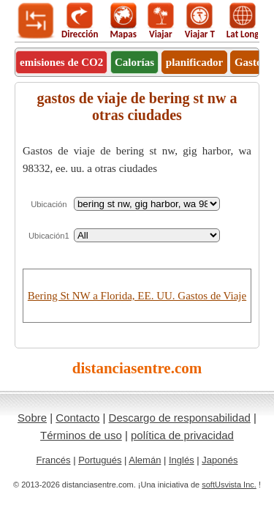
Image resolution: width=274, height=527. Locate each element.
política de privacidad (182, 435)
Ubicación (48, 204)
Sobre (32, 417)
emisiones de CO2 (61, 62)
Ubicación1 (48, 235)
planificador (194, 62)
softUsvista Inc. (229, 484)
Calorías (134, 62)
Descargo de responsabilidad (180, 417)
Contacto (77, 417)
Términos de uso (81, 435)
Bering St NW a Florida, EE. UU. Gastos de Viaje (137, 296)
